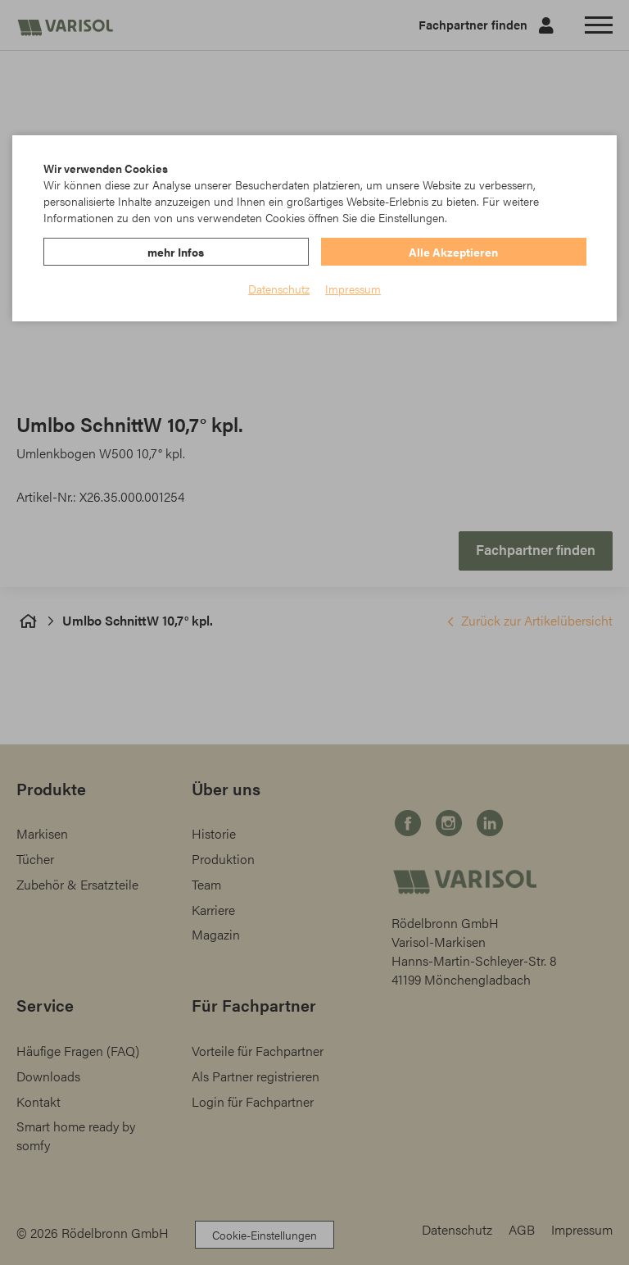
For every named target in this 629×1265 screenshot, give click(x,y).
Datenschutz (279, 288)
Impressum (353, 288)
